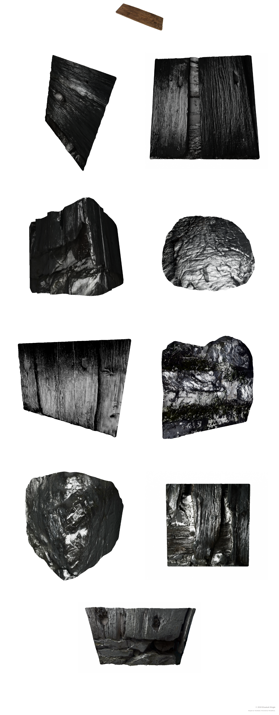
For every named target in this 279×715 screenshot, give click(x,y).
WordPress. (272, 710)
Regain (250, 710)
